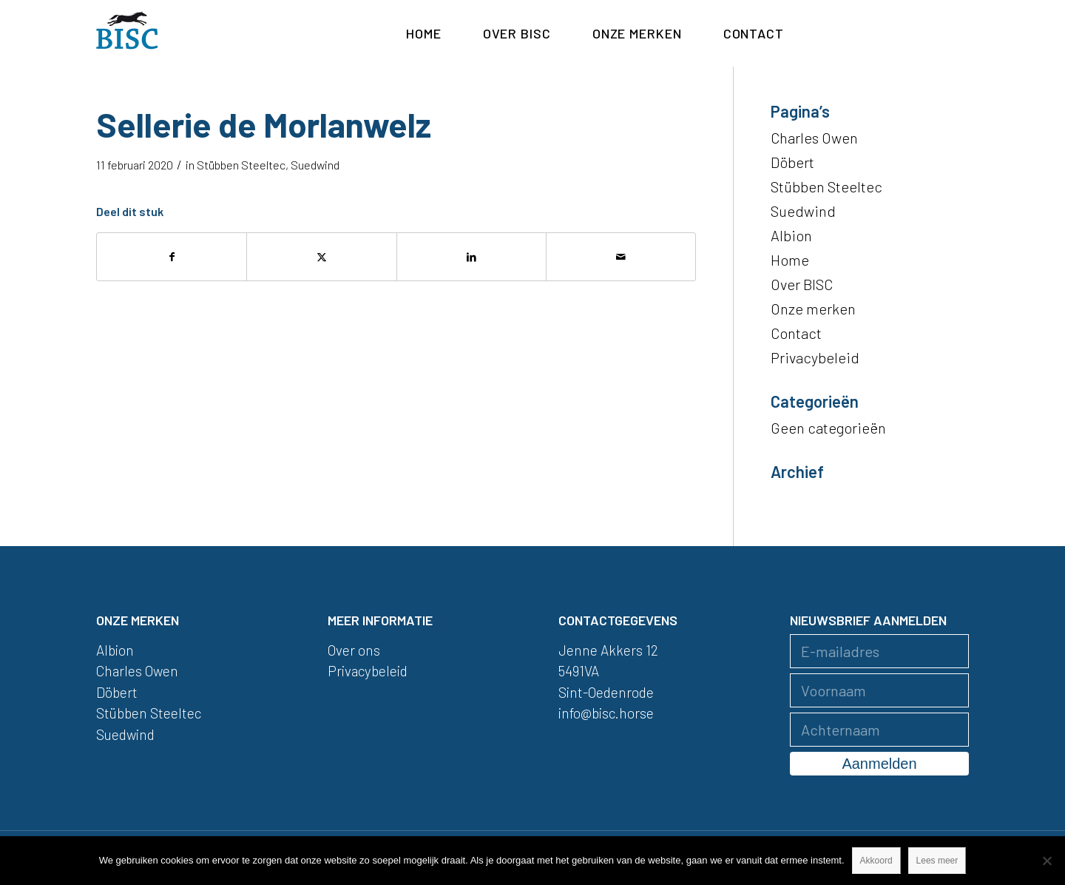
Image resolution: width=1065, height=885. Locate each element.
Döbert (792, 162)
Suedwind (315, 165)
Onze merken (813, 308)
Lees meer (937, 860)
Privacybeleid (815, 357)
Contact (796, 333)
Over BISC (802, 284)
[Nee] (1046, 860)
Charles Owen (814, 138)
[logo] (127, 33)
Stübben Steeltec (241, 165)
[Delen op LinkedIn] (471, 256)
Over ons (354, 650)
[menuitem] (423, 33)
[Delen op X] (321, 256)
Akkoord (876, 860)
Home (790, 260)
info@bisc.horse (606, 712)
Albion (791, 235)
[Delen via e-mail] (621, 256)
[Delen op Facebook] (171, 256)
